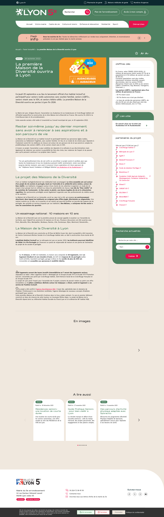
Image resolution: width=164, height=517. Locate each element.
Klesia (121, 164)
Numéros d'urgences (141, 2)
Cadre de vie (54, 24)
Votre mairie (40, 24)
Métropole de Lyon (126, 152)
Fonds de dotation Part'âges (129, 168)
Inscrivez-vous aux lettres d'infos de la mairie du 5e (88, 497)
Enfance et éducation (89, 24)
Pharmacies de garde (94, 2)
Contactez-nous (75, 494)
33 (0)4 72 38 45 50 (76, 490)
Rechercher (70, 12)
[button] (26, 38)
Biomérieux (123, 172)
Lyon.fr (22, 3)
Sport (115, 24)
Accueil (29, 24)
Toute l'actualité (29, 49)
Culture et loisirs (69, 24)
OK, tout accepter (86, 512)
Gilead (121, 184)
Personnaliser (118, 512)
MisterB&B (123, 197)
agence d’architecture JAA (45, 289)
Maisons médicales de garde (118, 2)
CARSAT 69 (123, 188)
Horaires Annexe (33, 499)
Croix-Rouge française (127, 201)
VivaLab (122, 205)
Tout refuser (102, 512)
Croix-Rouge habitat (126, 147)
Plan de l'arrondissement (106, 12)
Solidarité (105, 24)
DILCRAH (122, 192)
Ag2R (121, 156)
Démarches (138, 24)
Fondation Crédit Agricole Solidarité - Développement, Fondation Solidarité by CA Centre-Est (133, 178)
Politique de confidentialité (135, 512)
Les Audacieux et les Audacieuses (69, 167)
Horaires (20, 499)
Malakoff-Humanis (126, 160)
